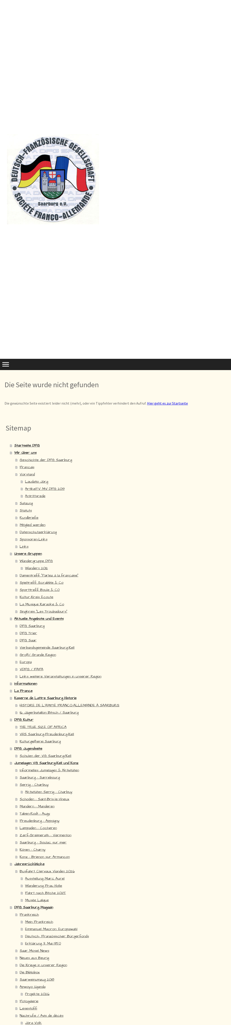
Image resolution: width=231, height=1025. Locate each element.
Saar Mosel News (34, 950)
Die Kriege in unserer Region (43, 965)
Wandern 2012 (36, 568)
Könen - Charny (33, 849)
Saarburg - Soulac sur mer (43, 842)
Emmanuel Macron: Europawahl (51, 928)
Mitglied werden (32, 524)
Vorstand (27, 474)
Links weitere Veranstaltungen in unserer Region (60, 676)
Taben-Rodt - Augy (35, 813)
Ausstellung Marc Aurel (45, 878)
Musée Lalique (37, 900)
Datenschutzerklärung (38, 532)
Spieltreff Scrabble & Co (41, 582)
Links (24, 546)
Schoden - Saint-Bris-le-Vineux (44, 799)
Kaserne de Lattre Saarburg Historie (45, 698)
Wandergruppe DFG (36, 560)
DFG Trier (28, 633)
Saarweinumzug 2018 (37, 979)
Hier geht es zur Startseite (167, 403)
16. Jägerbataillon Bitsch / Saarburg (49, 712)
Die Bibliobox (30, 972)
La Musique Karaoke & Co (42, 604)
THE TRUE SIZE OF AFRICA (43, 726)
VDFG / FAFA (31, 669)
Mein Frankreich (39, 921)
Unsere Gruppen (28, 553)
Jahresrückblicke (29, 863)
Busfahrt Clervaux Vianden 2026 (47, 871)
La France (23, 690)
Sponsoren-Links (33, 539)
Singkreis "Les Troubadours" (43, 611)
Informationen (25, 683)
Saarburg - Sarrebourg (40, 777)
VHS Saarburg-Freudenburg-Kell (47, 734)
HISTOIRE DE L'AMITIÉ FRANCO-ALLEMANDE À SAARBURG (69, 705)
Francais (27, 467)
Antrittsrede (35, 495)
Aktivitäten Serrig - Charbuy (48, 791)
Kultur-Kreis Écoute (36, 596)
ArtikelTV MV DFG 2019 (45, 488)
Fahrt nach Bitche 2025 (45, 892)
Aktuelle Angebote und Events (39, 618)
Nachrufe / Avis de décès (41, 1015)
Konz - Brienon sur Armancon (45, 856)
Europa (26, 661)
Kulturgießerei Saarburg (40, 741)
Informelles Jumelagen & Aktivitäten (49, 770)
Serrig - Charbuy (34, 784)
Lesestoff (28, 1008)
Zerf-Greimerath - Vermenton (45, 835)
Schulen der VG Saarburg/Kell (45, 755)
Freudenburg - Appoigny (40, 820)
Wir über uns (25, 452)
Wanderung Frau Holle (43, 885)
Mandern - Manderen (37, 806)
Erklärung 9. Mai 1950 (43, 943)
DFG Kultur (23, 719)
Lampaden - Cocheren (38, 827)
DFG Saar (28, 640)
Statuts (26, 510)
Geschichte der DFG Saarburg (46, 459)
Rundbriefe (29, 517)
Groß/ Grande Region (38, 654)
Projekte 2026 (37, 993)
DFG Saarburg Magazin (33, 907)
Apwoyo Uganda (32, 986)
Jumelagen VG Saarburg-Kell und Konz (46, 762)
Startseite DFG (27, 445)
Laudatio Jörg (36, 481)
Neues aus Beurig (34, 957)
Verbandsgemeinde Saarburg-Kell (47, 647)
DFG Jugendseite (28, 748)
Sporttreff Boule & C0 (40, 589)
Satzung (26, 503)
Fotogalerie (29, 1001)
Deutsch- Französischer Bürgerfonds (57, 936)
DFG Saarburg (32, 625)
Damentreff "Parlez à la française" (49, 575)
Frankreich (29, 914)
